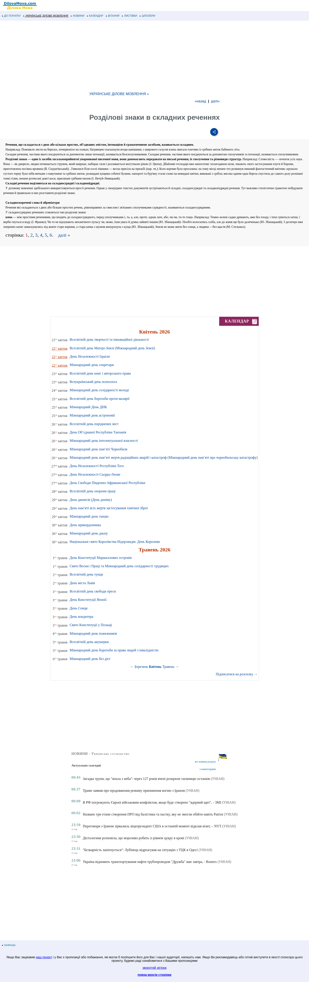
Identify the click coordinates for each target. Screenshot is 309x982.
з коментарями (207, 769)
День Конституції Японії (88, 600)
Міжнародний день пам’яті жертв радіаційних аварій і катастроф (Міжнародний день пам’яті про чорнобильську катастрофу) (164, 457)
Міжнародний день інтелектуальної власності (104, 440)
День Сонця (78, 608)
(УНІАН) (217, 779)
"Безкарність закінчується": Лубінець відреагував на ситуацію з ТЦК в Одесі (140, 850)
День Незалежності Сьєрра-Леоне (95, 474)
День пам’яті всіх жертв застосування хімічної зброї (109, 508)
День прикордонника (85, 525)
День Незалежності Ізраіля (90, 356)
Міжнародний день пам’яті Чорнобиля (98, 449)
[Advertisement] (132, 56)
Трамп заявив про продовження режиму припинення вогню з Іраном (134, 790)
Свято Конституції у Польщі (91, 625)
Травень (168, 667)
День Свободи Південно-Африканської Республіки (107, 483)
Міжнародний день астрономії (92, 415)
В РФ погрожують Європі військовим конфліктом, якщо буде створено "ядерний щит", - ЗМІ (152, 802)
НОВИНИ (77, 15)
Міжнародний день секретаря (92, 365)
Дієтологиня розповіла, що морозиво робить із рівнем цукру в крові (133, 838)
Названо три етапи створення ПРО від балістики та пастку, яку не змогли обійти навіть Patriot (153, 814)
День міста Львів (82, 583)
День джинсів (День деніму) (91, 500)
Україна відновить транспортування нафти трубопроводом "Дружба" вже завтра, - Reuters (150, 862)
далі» (215, 101)
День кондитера (81, 616)
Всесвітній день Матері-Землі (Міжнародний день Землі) (112, 348)
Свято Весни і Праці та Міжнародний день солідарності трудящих (119, 566)
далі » (64, 235)
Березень (141, 667)
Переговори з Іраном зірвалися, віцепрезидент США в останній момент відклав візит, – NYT (152, 826)
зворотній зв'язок (155, 967)
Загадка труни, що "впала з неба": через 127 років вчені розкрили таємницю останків (146, 779)
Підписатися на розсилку (236, 674)
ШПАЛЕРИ (147, 15)
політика (9, 945)
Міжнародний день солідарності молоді (99, 390)
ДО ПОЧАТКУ (11, 15)
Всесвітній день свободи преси (93, 591)
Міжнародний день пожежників (93, 633)
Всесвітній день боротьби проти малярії (100, 398)
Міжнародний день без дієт (90, 659)
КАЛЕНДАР (95, 15)
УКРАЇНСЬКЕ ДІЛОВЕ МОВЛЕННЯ (46, 15)
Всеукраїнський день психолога (93, 382)
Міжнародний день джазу (89, 533)
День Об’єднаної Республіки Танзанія (98, 432)
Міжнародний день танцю (89, 516)
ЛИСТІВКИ (129, 15)
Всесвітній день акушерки (89, 642)
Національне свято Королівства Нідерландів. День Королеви (115, 542)
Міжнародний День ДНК (88, 407)
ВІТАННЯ (112, 15)
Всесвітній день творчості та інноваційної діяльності (109, 339)
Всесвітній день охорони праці (93, 491)
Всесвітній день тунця (86, 574)
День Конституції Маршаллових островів (101, 558)
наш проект (44, 957)
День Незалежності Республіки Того (97, 466)
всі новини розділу (205, 761)
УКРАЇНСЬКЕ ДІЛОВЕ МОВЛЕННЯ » (119, 94)
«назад (200, 101)
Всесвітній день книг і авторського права (100, 373)
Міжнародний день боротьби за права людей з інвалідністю (114, 650)
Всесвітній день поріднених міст (94, 424)
